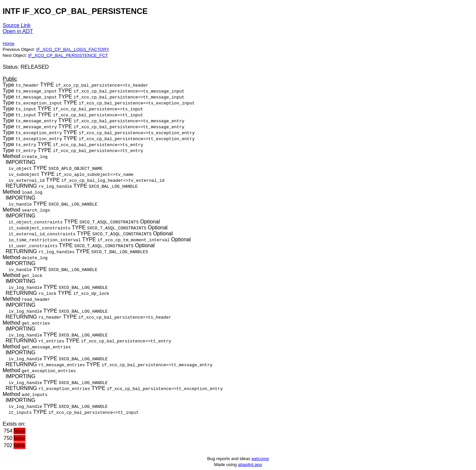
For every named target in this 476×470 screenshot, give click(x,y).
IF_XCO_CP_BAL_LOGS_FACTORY (72, 49)
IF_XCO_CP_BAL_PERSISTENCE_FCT (68, 55)
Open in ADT (18, 31)
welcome (260, 458)
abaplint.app (250, 464)
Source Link (17, 25)
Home (9, 43)
